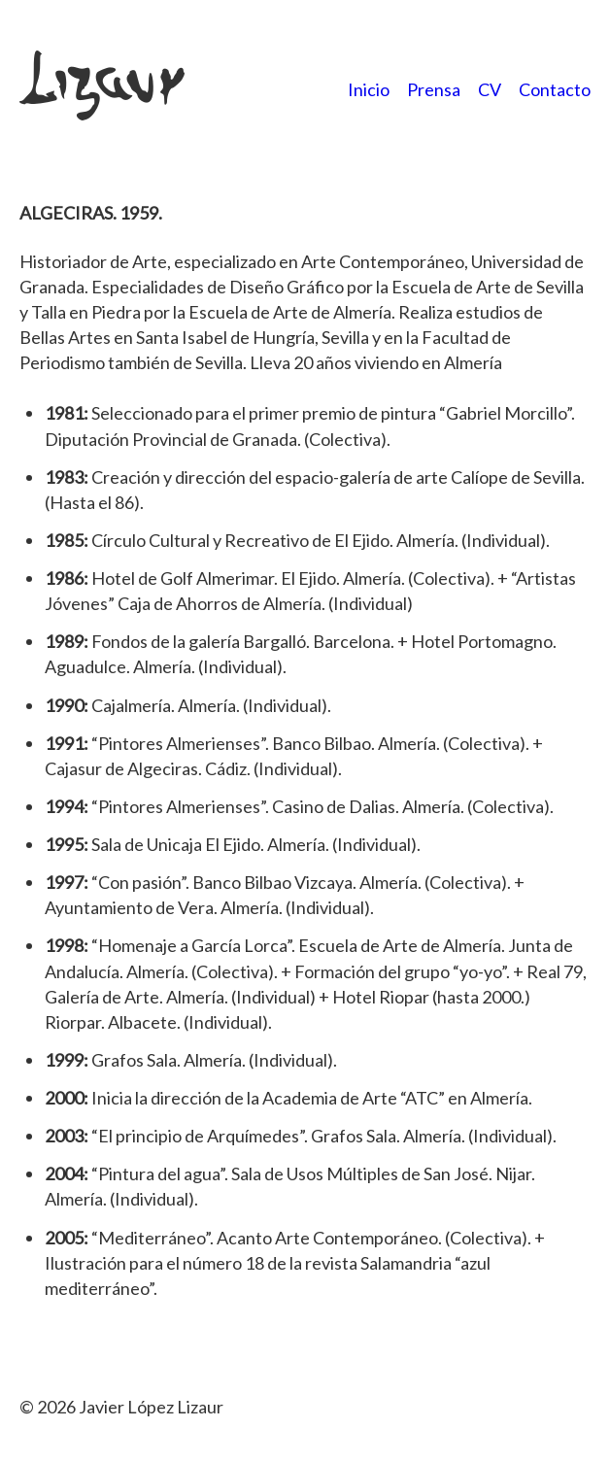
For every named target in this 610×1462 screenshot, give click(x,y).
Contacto (555, 89)
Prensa (433, 89)
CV (489, 89)
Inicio (369, 89)
